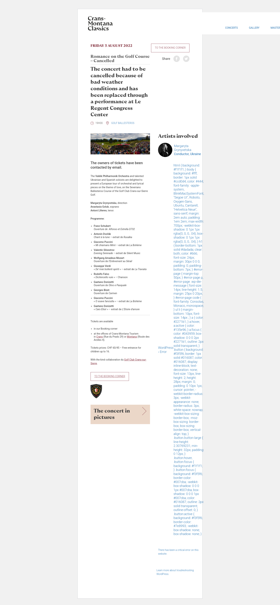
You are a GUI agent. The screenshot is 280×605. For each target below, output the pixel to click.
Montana (132, 336)
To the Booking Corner (170, 47)
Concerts (231, 27)
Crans (99, 336)
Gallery (254, 27)
